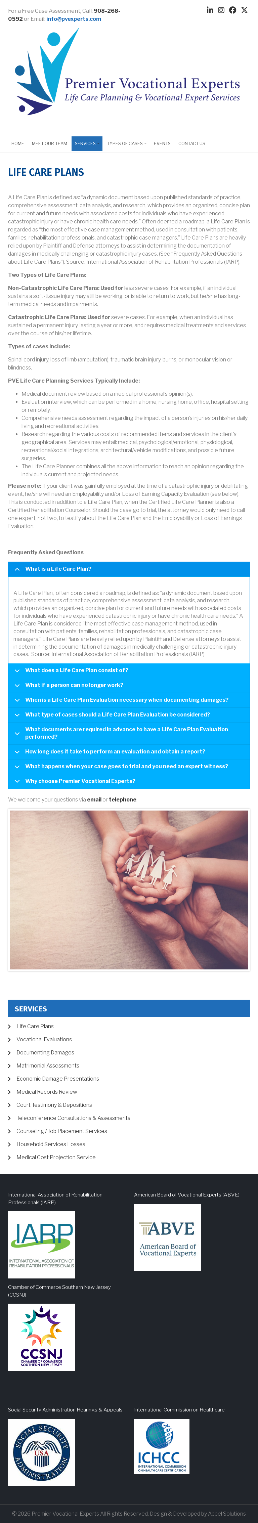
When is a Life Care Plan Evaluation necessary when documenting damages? (120, 702)
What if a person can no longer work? (67, 687)
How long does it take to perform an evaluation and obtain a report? (108, 753)
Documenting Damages (45, 1052)
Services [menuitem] (86, 146)
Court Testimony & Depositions (54, 1105)
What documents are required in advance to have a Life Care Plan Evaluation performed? (120, 734)
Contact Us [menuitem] (191, 143)
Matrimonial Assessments (47, 1065)
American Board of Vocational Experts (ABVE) (187, 1195)
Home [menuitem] (17, 143)
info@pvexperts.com (73, 19)
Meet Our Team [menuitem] (49, 143)
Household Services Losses (50, 1144)
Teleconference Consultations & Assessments (73, 1118)
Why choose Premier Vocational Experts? (73, 783)
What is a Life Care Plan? (51, 571)
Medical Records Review (46, 1092)
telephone (122, 799)
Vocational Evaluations (44, 1039)
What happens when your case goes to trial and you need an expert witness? (120, 768)
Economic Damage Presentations (57, 1079)
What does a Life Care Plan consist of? (70, 672)
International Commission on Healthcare (179, 1410)
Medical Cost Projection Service (56, 1157)
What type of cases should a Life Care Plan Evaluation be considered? (111, 717)
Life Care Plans (35, 1026)
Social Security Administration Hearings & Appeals (65, 1410)
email (94, 799)
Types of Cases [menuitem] (125, 146)
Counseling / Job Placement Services (61, 1131)
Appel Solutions (227, 1514)
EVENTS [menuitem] (162, 143)
